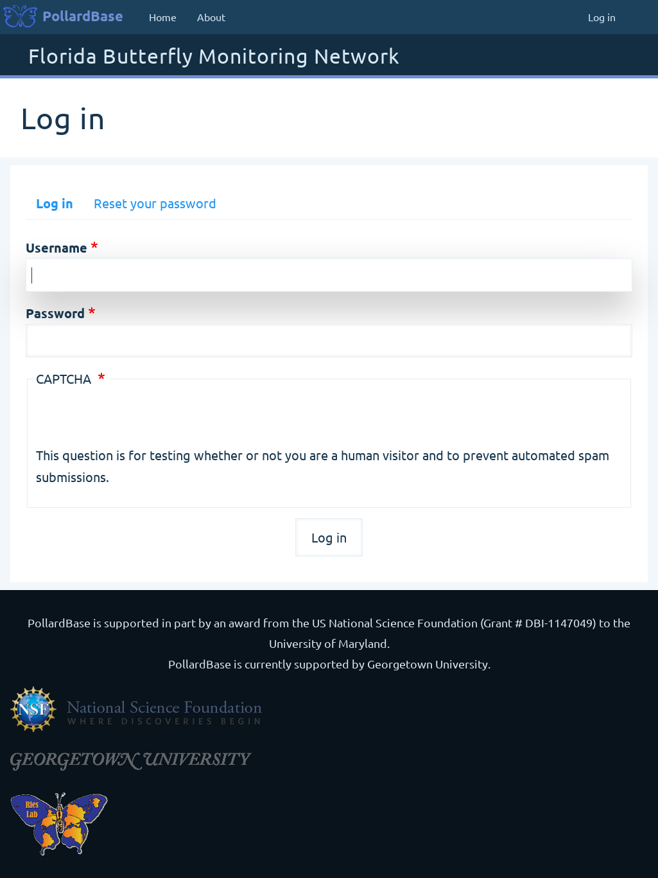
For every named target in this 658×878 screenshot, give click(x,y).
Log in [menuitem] (602, 16)
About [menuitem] (211, 16)
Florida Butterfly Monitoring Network (214, 57)
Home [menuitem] (163, 16)
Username (56, 247)
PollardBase (82, 15)
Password (55, 313)
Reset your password (155, 203)
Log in (54, 203)
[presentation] (133, 419)
